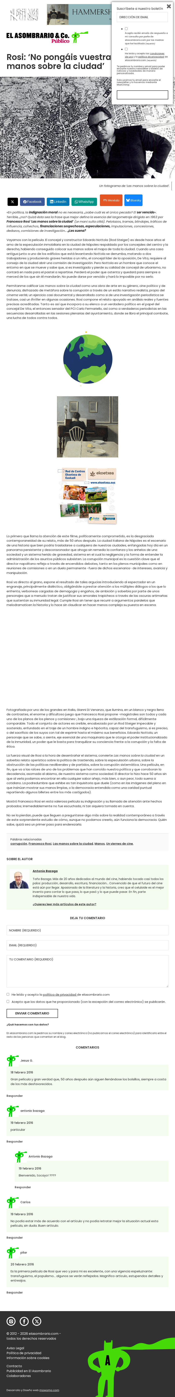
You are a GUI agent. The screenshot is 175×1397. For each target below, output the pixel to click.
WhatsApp (86, 201)
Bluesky (133, 200)
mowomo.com (49, 1390)
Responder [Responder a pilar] (15, 1292)
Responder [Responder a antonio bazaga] (15, 1142)
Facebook (34, 201)
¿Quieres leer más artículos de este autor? (64, 904)
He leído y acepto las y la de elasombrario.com (146, 1347)
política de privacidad (60, 994)
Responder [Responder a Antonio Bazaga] (23, 1187)
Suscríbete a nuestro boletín (140, 1299)
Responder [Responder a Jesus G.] (15, 1096)
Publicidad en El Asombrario (29, 1371)
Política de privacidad (24, 1353)
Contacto (14, 1366)
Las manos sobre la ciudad (73, 844)
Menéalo (111, 200)
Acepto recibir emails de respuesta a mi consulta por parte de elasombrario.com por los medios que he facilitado (146, 1328)
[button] (47, 37)
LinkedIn (60, 201)
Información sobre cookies (28, 1358)
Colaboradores (19, 1376)
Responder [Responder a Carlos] (15, 1238)
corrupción (18, 844)
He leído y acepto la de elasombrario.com (58, 994)
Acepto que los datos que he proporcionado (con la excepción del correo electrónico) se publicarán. (86, 1002)
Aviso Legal (15, 1348)
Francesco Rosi (40, 844)
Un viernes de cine (119, 844)
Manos (100, 844)
